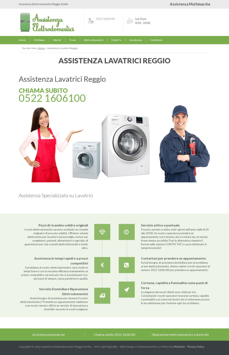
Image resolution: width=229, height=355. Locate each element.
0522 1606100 (105, 18)
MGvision (179, 346)
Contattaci (156, 39)
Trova (72, 39)
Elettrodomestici (93, 39)
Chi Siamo (39, 39)
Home (22, 39)
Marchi (57, 39)
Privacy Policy (195, 346)
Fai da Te (116, 39)
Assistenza (135, 39)
